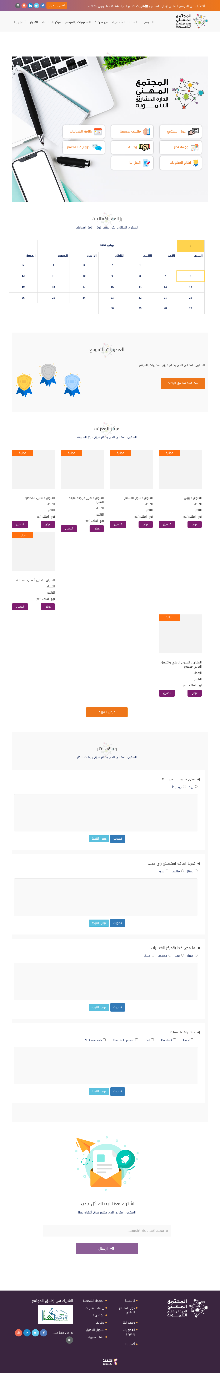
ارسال (106, 1248)
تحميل (167, 524)
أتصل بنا (20, 22)
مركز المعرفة (51, 22)
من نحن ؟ (101, 22)
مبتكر (149, 956)
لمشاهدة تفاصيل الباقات (183, 383)
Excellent (168, 1040)
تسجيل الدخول (95, 1330)
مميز (179, 956)
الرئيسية (147, 22)
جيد (193, 787)
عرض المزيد (107, 712)
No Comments (95, 1040)
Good (188, 1040)
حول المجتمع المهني (127, 1310)
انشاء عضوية (96, 1337)
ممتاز (192, 871)
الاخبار (34, 22)
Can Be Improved (125, 1040)
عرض (195, 524)
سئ (163, 871)
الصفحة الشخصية (124, 22)
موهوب (164, 956)
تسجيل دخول (57, 5)
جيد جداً (179, 787)
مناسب (177, 871)
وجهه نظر (128, 1323)
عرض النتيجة (98, 838)
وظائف (100, 1323)
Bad (149, 1040)
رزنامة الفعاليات (94, 1308)
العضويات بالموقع (78, 22)
